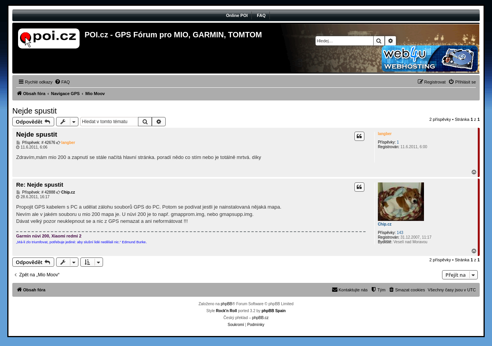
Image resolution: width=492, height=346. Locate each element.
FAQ (261, 15)
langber (385, 134)
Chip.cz (385, 224)
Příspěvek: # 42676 (35, 142)
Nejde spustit (34, 111)
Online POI (237, 15)
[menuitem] (62, 82)
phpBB (226, 304)
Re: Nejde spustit (39, 184)
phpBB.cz (260, 318)
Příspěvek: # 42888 (35, 192)
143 (400, 233)
